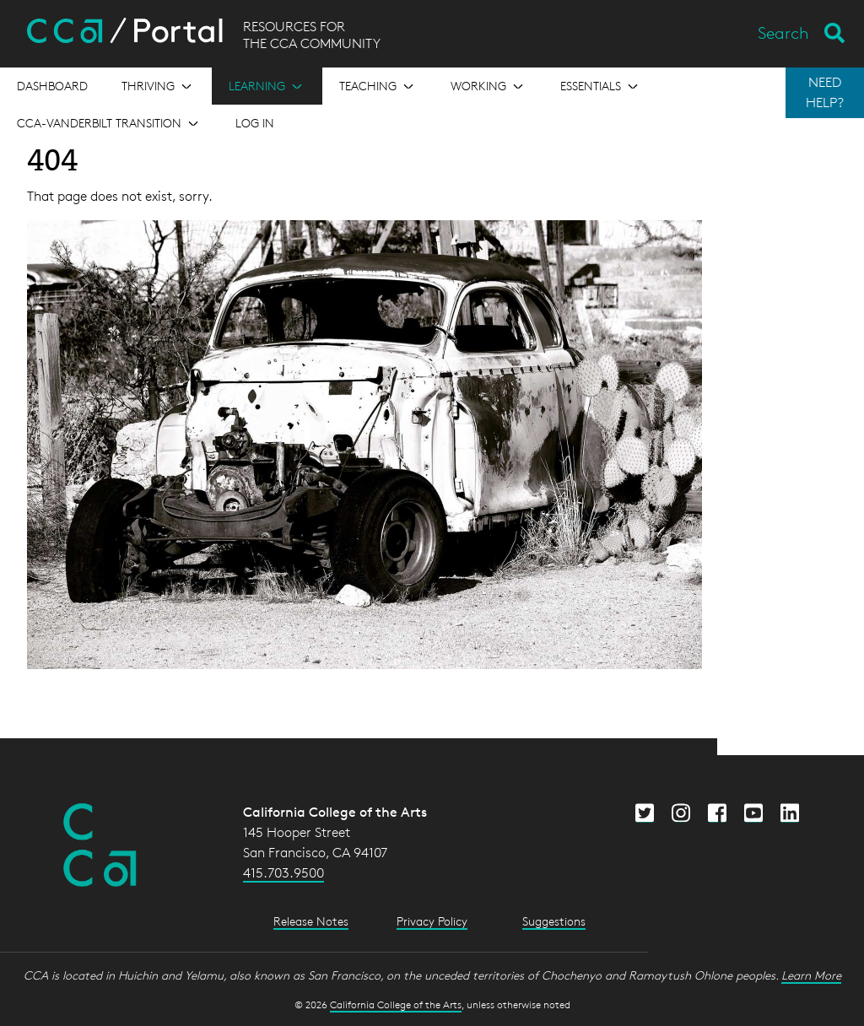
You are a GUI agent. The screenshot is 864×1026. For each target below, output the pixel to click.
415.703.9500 (283, 873)
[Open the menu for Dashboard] (52, 86)
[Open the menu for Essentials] (600, 86)
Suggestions (554, 921)
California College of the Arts (396, 1004)
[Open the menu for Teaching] (378, 86)
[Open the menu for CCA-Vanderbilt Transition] (109, 123)
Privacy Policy (432, 921)
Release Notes (310, 921)
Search (783, 33)
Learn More (811, 975)
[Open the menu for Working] (488, 86)
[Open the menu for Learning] (267, 86)
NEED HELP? (825, 92)
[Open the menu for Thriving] (158, 86)
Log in (254, 123)
